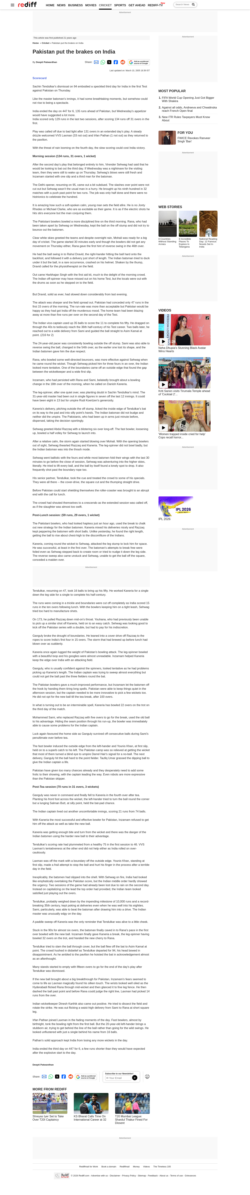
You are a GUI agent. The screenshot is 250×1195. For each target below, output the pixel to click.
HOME (50, 5)
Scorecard (40, 78)
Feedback (153, 1175)
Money (136, 1166)
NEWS (61, 5)
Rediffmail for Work (88, 1166)
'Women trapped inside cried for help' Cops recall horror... (182, 435)
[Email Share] (95, 61)
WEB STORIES (170, 207)
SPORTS (120, 5)
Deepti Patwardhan (46, 62)
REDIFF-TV (155, 5)
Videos (146, 1166)
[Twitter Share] (109, 61)
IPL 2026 (165, 519)
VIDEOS (165, 310)
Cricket (45, 43)
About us (164, 1175)
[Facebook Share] (115, 61)
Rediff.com (84, 1175)
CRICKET (105, 5)
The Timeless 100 (162, 1166)
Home (36, 43)
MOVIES (90, 5)
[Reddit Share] (122, 61)
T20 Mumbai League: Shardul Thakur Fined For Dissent (131, 1119)
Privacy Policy (129, 1175)
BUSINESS (75, 5)
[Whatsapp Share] (102, 61)
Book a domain (108, 1166)
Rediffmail (124, 1166)
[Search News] (192, 5)
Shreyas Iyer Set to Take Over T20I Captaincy (48, 1118)
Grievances (190, 1175)
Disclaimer (115, 1175)
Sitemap (142, 1175)
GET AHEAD (136, 5)
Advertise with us (99, 1175)
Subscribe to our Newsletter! (119, 1073)
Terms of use (176, 1175)
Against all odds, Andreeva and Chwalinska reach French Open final (189, 109)
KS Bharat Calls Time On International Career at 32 (90, 1118)
